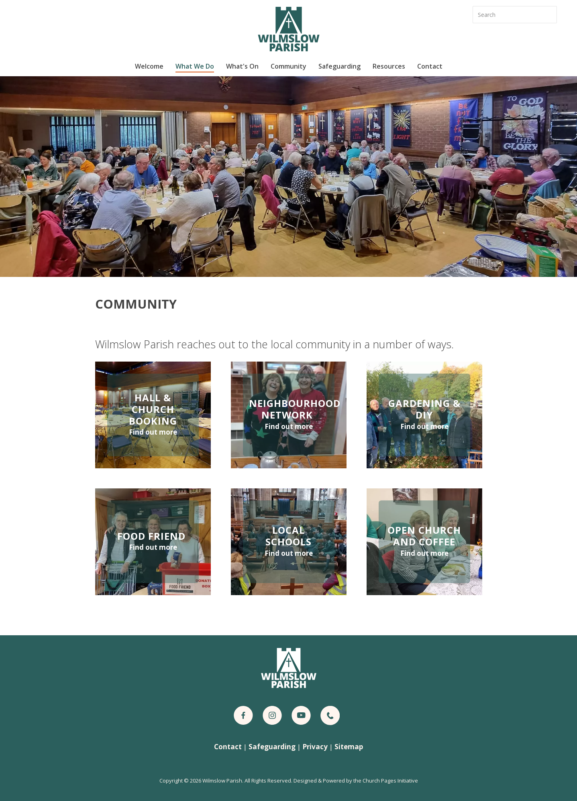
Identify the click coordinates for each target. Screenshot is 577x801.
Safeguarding (339, 66)
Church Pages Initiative (390, 780)
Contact (429, 66)
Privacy (315, 746)
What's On (242, 66)
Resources (389, 66)
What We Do (194, 66)
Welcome (149, 66)
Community (288, 66)
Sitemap (348, 746)
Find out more (153, 432)
